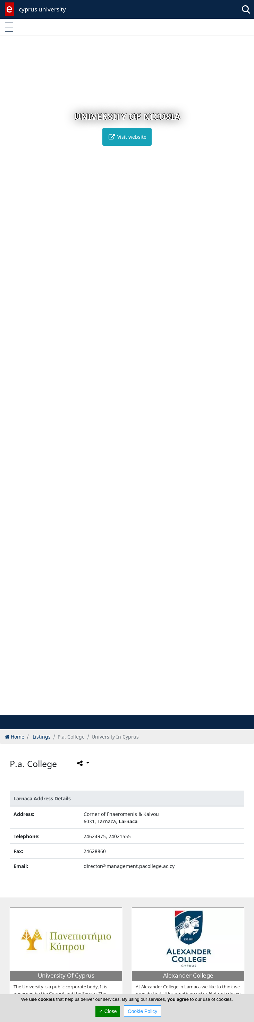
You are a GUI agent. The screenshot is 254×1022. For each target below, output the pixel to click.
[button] (112, 709)
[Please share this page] (82, 763)
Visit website (127, 137)
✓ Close (108, 1011)
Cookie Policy (142, 1011)
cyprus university (42, 9)
